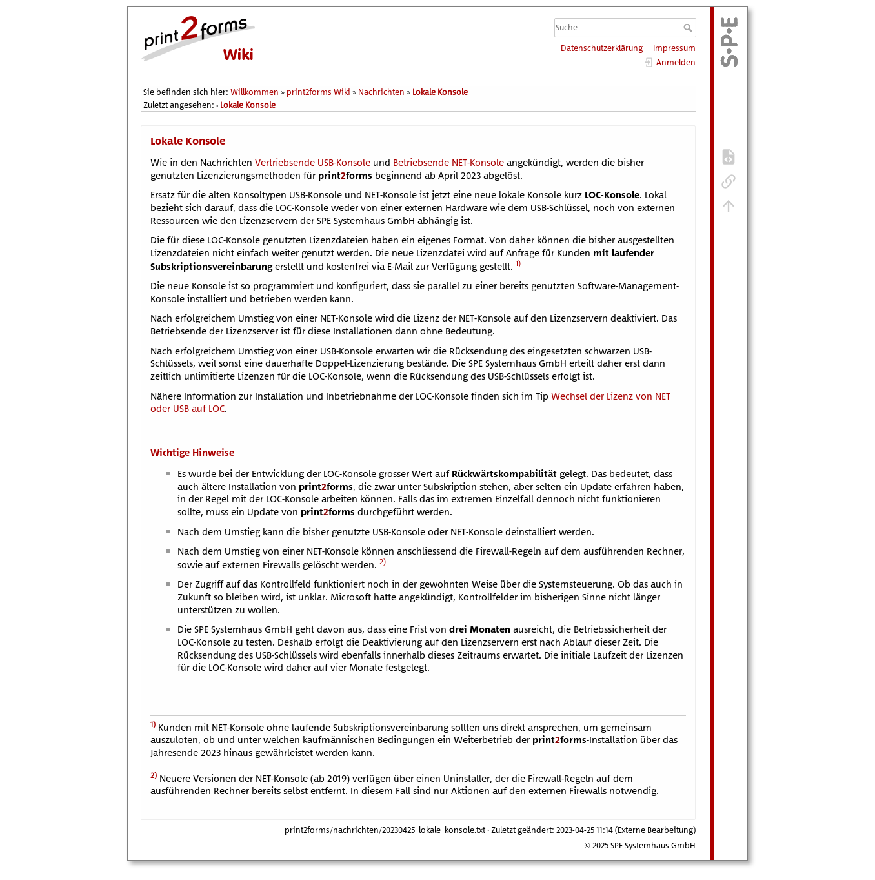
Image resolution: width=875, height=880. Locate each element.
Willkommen (254, 92)
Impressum (674, 48)
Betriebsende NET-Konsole (448, 162)
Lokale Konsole (440, 92)
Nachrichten (381, 92)
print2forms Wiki (318, 92)
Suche (689, 27)
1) (518, 263)
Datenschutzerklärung (602, 48)
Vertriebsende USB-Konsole (312, 162)
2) (382, 561)
